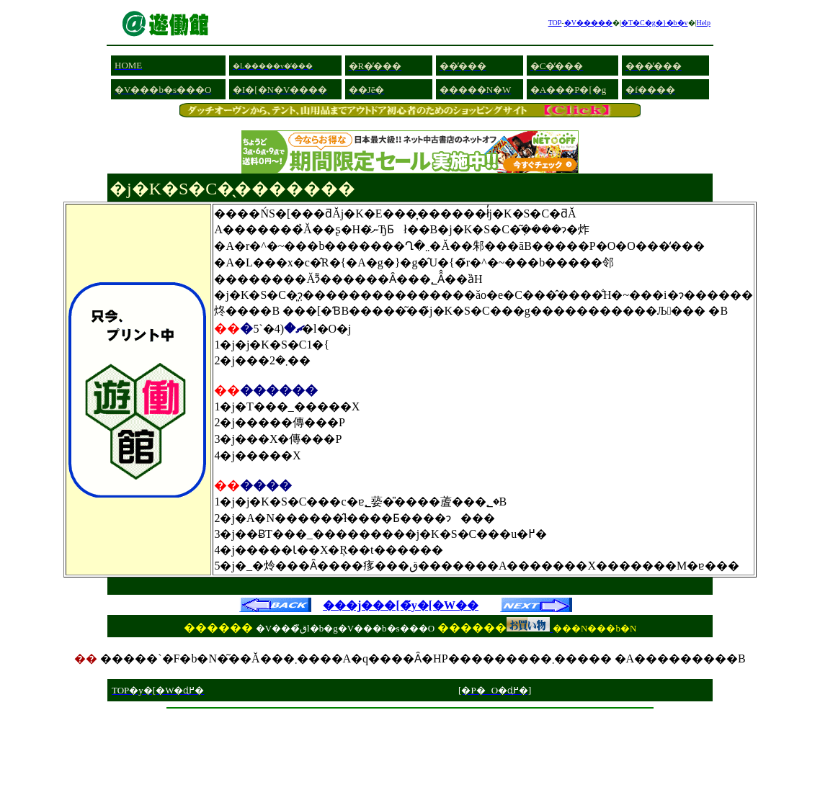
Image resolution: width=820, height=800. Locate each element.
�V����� (588, 23)
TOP (555, 23)
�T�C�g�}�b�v (654, 23)
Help (703, 23)
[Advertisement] (410, 719)
